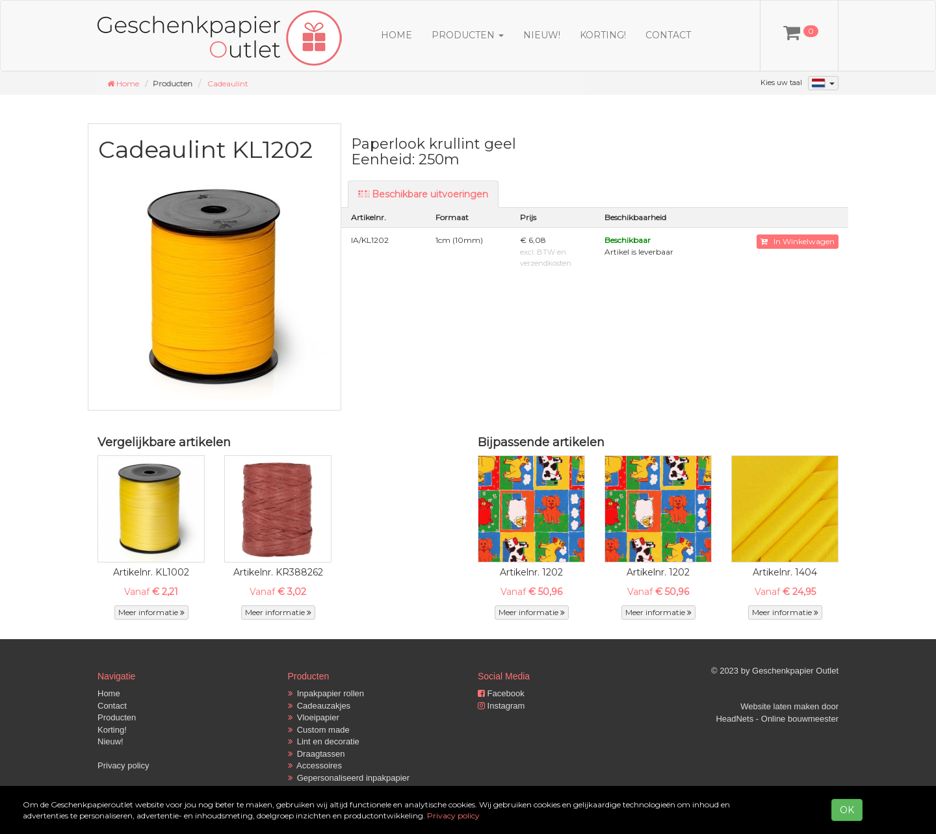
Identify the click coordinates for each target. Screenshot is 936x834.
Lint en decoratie (323, 741)
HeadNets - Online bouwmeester (777, 719)
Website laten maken (779, 706)
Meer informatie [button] (151, 612)
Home (396, 35)
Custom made (319, 730)
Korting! (603, 35)
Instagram (501, 706)
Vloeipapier (313, 717)
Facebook (501, 693)
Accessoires (315, 765)
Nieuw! (541, 35)
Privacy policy (123, 765)
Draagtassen (316, 754)
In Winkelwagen (797, 241)
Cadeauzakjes (319, 706)
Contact (668, 35)
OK (847, 810)
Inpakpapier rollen (326, 693)
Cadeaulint (227, 83)
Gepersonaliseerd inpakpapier (349, 778)
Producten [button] (468, 35)
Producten (117, 717)
